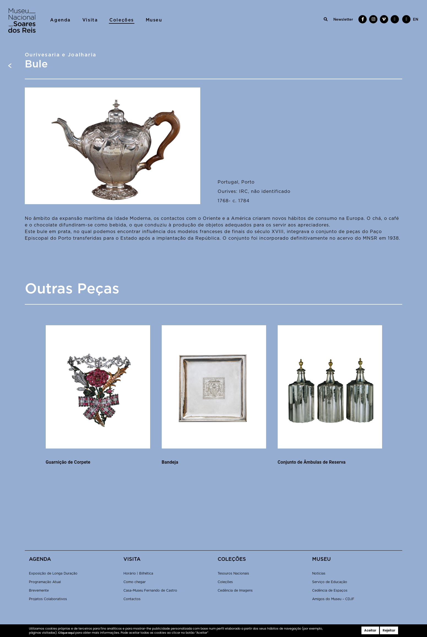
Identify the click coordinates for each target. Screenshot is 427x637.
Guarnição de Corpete (68, 462)
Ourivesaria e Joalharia (60, 55)
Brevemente (39, 590)
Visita (90, 20)
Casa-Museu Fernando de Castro (150, 590)
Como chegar (134, 582)
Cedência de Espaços (329, 590)
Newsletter (343, 19)
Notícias (318, 573)
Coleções (121, 20)
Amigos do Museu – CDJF (333, 599)
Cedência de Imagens (235, 590)
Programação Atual (45, 582)
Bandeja (170, 462)
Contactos (131, 599)
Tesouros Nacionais (233, 573)
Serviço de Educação (329, 582)
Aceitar (370, 630)
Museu (154, 20)
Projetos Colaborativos (48, 599)
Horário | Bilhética (138, 573)
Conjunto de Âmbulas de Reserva (312, 462)
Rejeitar (389, 630)
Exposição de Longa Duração (53, 573)
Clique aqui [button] (66, 633)
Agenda (60, 20)
